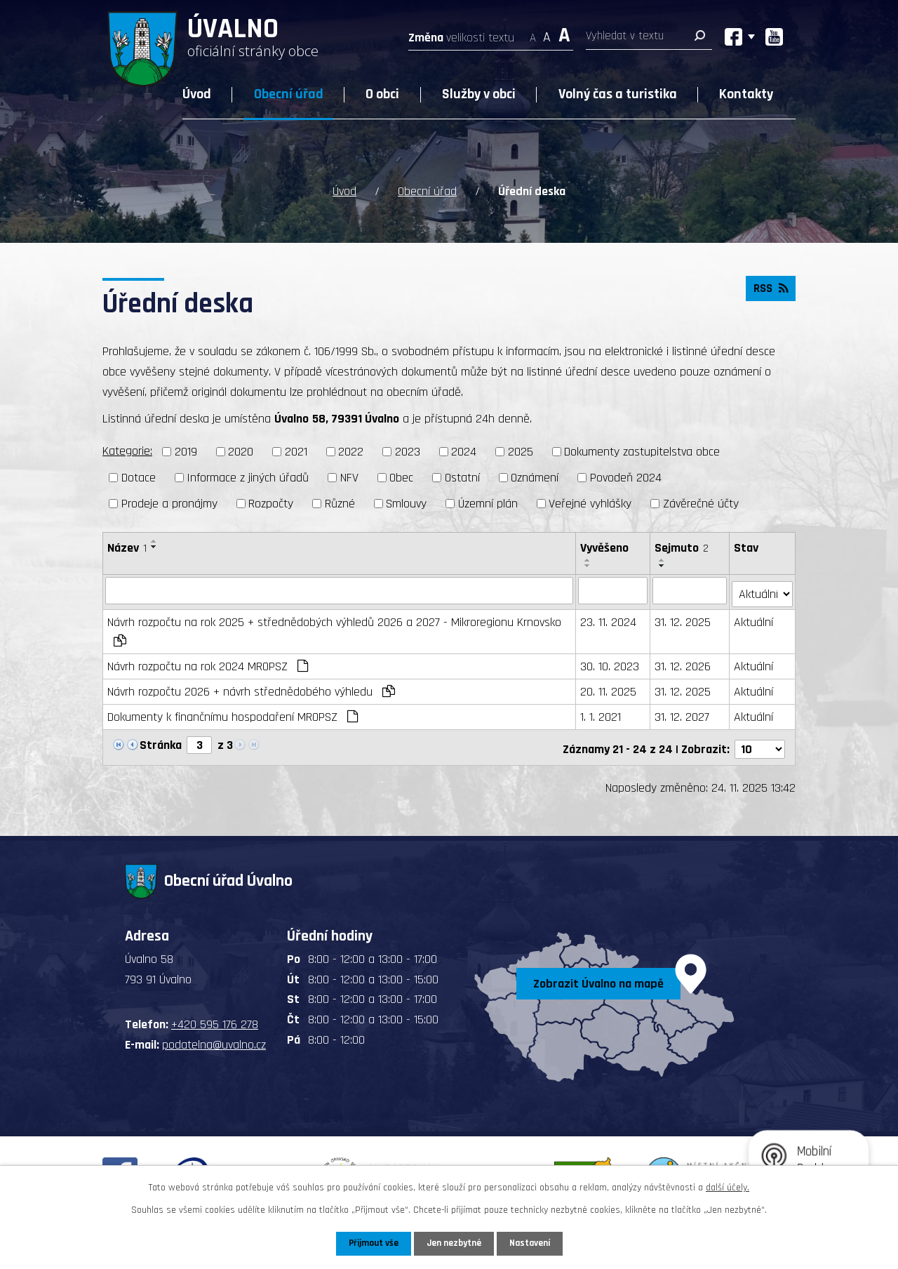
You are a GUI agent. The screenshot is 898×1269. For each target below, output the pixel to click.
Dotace (138, 478)
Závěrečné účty (701, 504)
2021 (296, 452)
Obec (401, 478)
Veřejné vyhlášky (590, 504)
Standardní (547, 33)
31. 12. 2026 (683, 663)
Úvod (196, 94)
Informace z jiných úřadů (248, 478)
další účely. (727, 1187)
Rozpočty (270, 504)
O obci (382, 94)
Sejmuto (682, 548)
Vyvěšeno (605, 548)
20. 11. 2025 (609, 688)
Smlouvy (406, 504)
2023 (407, 452)
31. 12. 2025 (683, 619)
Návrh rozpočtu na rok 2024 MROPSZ (207, 663)
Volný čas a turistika (617, 94)
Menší (533, 33)
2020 (240, 452)
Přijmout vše (371, 1243)
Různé (340, 504)
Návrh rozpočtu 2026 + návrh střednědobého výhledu (251, 688)
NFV (349, 478)
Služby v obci (479, 94)
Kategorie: (127, 451)
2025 (520, 452)
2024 (463, 452)
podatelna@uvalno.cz (214, 1038)
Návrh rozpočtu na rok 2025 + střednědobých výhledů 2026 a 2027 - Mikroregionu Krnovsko (334, 627)
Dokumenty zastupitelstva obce (642, 452)
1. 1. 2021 (601, 713)
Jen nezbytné (454, 1243)
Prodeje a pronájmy (169, 504)
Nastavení (532, 1243)
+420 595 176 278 (214, 1018)
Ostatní (462, 478)
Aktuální (754, 619)
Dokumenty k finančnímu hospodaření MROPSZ (232, 713)
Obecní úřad (288, 94)
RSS (769, 291)
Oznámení (534, 478)
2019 (186, 452)
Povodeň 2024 (626, 478)
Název (127, 548)
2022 (350, 452)
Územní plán (488, 504)
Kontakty (746, 94)
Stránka (161, 741)
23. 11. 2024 (609, 619)
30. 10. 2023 (610, 663)
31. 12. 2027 (682, 713)
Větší (564, 33)
